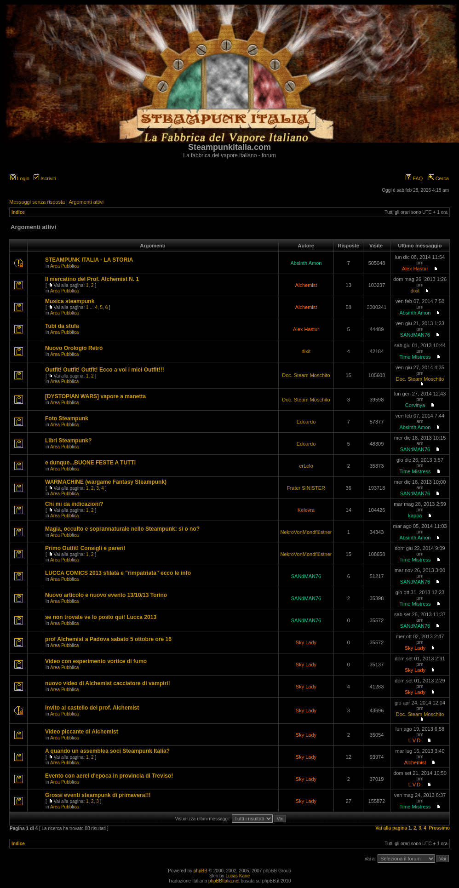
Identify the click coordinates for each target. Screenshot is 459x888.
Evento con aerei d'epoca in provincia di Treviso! (109, 776)
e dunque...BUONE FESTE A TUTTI (90, 462)
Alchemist (306, 285)
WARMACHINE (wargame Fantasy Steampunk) (105, 482)
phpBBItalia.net (224, 880)
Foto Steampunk (66, 418)
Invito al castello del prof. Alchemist (92, 708)
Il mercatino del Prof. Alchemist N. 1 (92, 279)
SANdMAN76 (415, 335)
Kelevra (306, 510)
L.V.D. (415, 740)
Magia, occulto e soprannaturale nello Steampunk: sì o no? (122, 529)
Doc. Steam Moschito (306, 375)
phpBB (200, 870)
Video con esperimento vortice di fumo (96, 661)
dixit (415, 290)
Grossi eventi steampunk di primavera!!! (97, 795)
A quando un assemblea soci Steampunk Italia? (107, 751)
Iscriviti (45, 178)
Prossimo (439, 828)
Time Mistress (414, 357)
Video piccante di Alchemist (81, 731)
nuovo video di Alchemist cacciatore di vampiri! (107, 683)
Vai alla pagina (391, 828)
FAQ (414, 178)
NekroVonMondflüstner (306, 532)
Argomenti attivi (86, 202)
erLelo (306, 466)
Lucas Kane (237, 875)
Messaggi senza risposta (37, 202)
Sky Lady (306, 642)
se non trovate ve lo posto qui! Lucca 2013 (100, 617)
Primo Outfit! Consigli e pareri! (85, 548)
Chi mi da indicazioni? (74, 504)
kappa (415, 515)
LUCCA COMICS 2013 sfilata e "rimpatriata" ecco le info (118, 573)
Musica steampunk (69, 301)
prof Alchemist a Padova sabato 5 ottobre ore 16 (108, 639)
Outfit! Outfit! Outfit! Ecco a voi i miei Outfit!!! (104, 370)
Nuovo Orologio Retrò (74, 348)
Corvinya (415, 405)
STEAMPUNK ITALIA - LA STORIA (89, 260)
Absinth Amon (306, 263)
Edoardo (306, 421)
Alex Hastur (415, 268)
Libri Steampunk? (68, 440)
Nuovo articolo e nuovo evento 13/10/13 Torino (106, 595)
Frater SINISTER (306, 488)
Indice (18, 212)
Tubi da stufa (62, 326)
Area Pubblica (64, 266)
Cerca (439, 178)
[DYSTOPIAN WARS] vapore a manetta (95, 396)
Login (19, 178)
